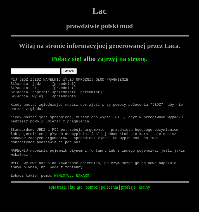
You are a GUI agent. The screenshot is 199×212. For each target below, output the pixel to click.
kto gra (76, 207)
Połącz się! (67, 58)
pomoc (92, 207)
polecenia (109, 207)
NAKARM (82, 195)
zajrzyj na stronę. (122, 58)
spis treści (58, 207)
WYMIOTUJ (63, 195)
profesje (128, 207)
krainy (144, 207)
